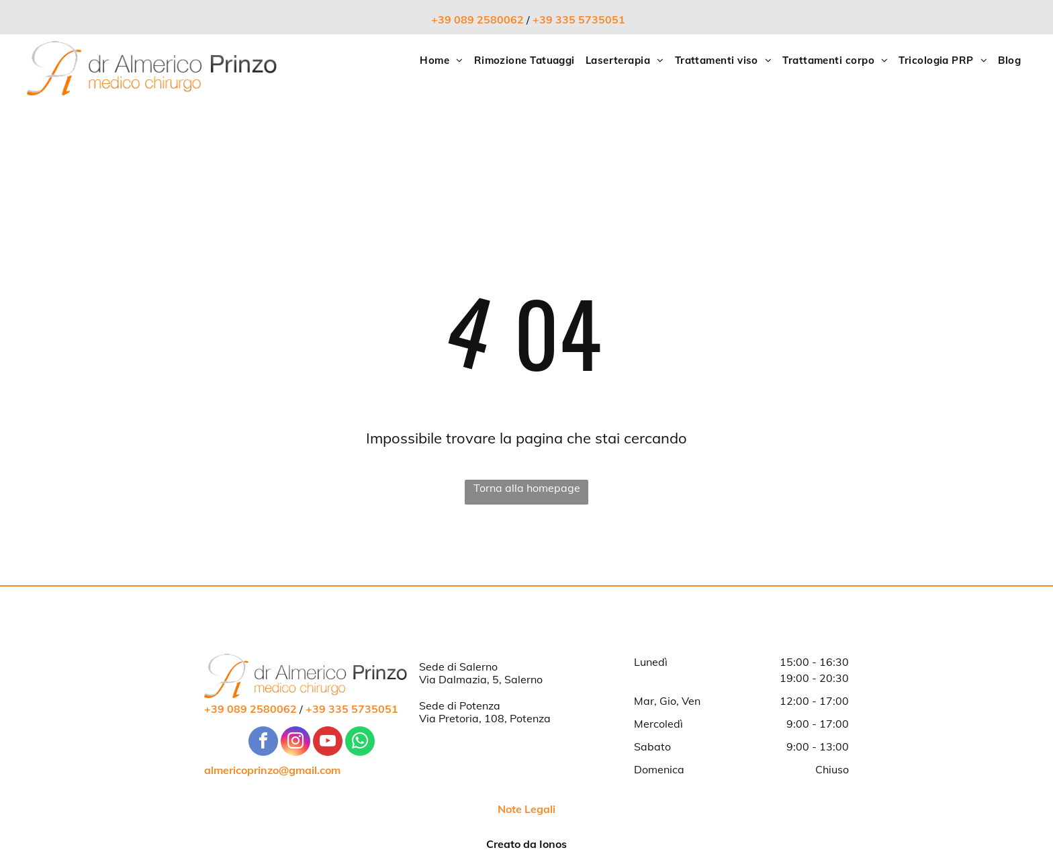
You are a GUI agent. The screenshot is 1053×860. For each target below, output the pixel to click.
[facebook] (263, 742)
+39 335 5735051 (579, 19)
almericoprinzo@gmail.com (272, 770)
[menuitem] (441, 61)
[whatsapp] (360, 742)
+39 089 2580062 (477, 19)
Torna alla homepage (526, 487)
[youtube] (327, 742)
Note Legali (526, 809)
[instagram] (295, 742)
